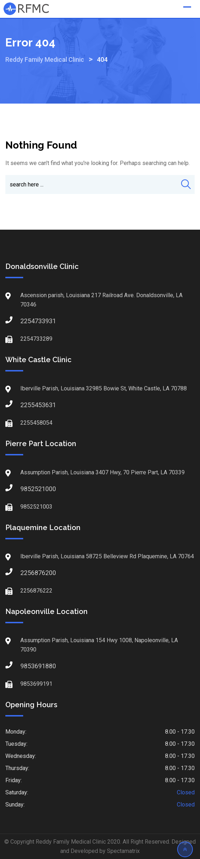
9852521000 (27, 489)
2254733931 (27, 321)
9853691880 (27, 666)
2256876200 (27, 572)
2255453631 (27, 405)
